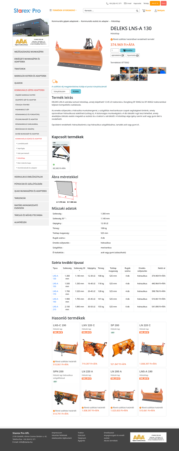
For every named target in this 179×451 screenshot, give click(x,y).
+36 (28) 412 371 (114, 3)
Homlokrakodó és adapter (27, 168)
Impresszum (57, 432)
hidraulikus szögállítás (60, 144)
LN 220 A (87, 371)
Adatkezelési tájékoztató (62, 438)
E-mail (127, 3)
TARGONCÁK (20, 198)
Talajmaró (82, 438)
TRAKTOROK (19, 69)
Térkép (146, 3)
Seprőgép (21, 148)
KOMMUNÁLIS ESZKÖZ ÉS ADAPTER (28, 139)
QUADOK (18, 83)
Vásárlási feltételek (59, 435)
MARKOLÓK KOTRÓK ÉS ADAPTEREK (30, 76)
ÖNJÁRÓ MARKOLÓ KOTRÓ (25, 95)
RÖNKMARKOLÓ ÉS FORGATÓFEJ (27, 114)
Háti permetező (23, 153)
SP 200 (115, 325)
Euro (164, 3)
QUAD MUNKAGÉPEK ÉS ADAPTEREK (30, 191)
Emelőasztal (109, 432)
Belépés (160, 10)
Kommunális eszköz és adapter (95, 21)
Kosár (146, 10)
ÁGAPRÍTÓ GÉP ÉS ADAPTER (25, 100)
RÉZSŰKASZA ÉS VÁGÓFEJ (24, 129)
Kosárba (127, 50)
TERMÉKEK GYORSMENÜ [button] (62, 10)
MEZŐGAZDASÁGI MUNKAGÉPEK (29, 51)
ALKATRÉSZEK (20, 222)
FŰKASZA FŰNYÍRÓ (22, 105)
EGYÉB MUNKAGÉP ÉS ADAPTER (27, 134)
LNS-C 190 (59, 325)
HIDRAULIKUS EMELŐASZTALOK (28, 177)
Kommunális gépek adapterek (65, 21)
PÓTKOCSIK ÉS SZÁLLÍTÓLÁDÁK (28, 184)
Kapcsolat (137, 3)
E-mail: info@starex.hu (23, 442)
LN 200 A (116, 371)
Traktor (81, 432)
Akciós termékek (111, 440)
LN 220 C (145, 325)
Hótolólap (21, 158)
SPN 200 (58, 371)
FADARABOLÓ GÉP (22, 109)
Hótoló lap (57, 329)
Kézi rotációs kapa (24, 163)
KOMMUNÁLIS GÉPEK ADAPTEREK (29, 90)
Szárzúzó (81, 435)
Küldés (76, 91)
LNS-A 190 (145, 371)
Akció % (155, 3)
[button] (137, 10)
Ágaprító (81, 440)
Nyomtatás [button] (133, 55)
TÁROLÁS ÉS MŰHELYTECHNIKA (28, 215)
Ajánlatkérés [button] (118, 55)
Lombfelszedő (23, 143)
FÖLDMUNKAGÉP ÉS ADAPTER (26, 119)
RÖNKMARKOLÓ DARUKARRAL (26, 124)
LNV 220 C (88, 325)
